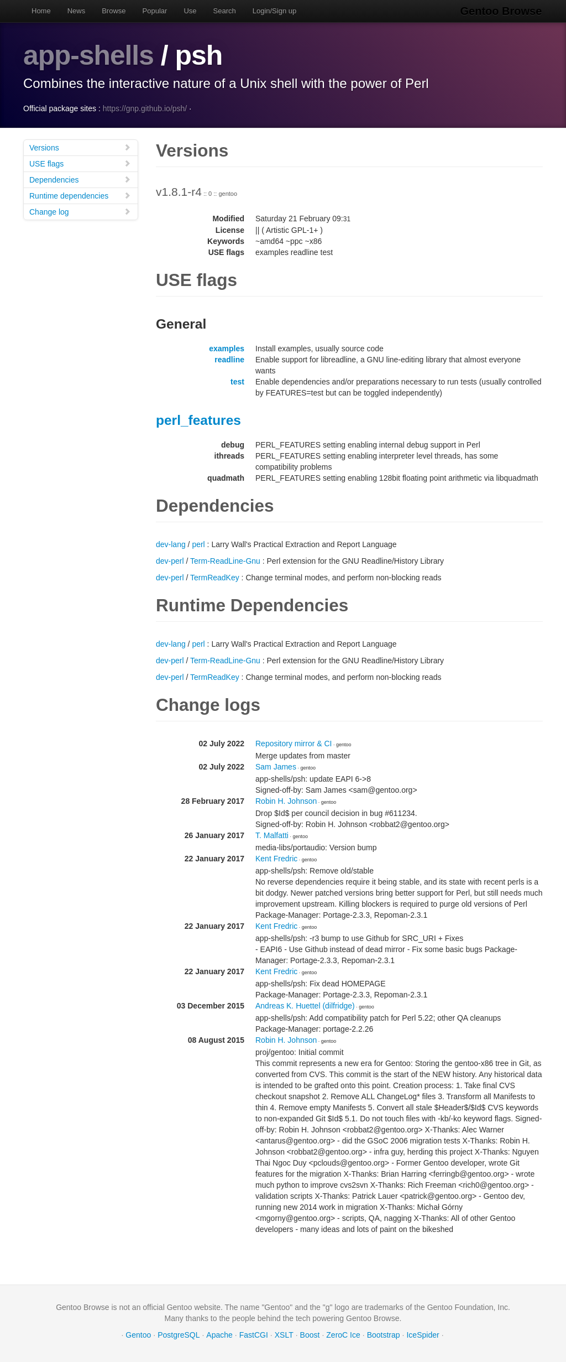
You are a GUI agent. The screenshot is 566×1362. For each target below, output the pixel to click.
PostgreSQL (179, 1334)
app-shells (88, 55)
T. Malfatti (272, 834)
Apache (219, 1334)
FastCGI (253, 1334)
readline (229, 359)
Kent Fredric (276, 858)
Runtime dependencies (80, 195)
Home (41, 11)
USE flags (80, 163)
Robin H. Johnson (286, 800)
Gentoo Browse (502, 11)
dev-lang (171, 543)
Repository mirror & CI (293, 743)
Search (224, 11)
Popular (155, 11)
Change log (80, 211)
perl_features (198, 419)
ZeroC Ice (343, 1334)
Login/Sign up (275, 11)
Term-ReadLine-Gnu (225, 560)
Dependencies (80, 179)
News (76, 11)
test (237, 381)
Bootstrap (383, 1334)
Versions (80, 147)
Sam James (275, 766)
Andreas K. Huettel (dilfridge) (305, 1005)
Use (190, 11)
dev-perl (170, 560)
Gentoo (138, 1334)
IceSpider (422, 1334)
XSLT (284, 1334)
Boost (310, 1334)
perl (198, 543)
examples (226, 348)
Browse (113, 11)
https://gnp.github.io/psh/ (145, 107)
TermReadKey (214, 577)
